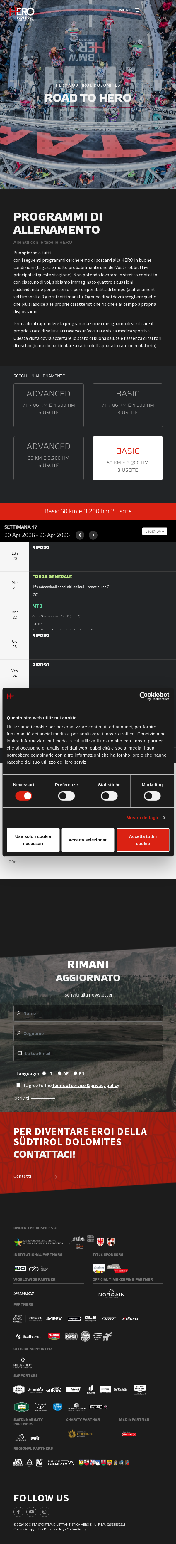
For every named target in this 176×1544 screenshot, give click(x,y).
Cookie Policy (76, 1529)
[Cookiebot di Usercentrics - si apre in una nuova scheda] (143, 696)
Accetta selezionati (88, 839)
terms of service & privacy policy (85, 1085)
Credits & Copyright (27, 1529)
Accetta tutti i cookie (143, 840)
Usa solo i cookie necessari (33, 840)
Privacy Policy (54, 1529)
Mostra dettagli (142, 817)
